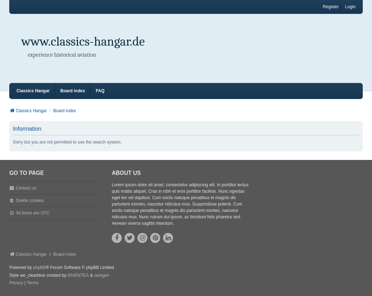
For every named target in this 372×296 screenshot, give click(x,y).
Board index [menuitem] (73, 90)
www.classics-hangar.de (83, 41)
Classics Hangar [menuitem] (32, 90)
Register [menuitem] (331, 6)
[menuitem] (16, 283)
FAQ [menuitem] (100, 90)
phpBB (39, 267)
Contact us (26, 188)
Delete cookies (30, 200)
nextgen (101, 275)
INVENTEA (78, 275)
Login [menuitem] (350, 6)
